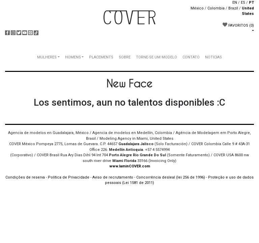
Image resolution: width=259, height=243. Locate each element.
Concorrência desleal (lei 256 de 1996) (170, 177)
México (197, 8)
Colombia (216, 8)
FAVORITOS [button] (238, 25)
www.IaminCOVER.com (129, 166)
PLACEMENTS (101, 57)
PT (251, 2)
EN (234, 2)
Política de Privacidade (68, 177)
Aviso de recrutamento (112, 177)
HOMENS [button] (73, 57)
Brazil (233, 8)
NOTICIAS (213, 57)
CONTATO (191, 57)
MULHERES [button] (47, 57)
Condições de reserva (25, 177)
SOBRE (125, 57)
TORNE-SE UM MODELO (156, 57)
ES (243, 2)
